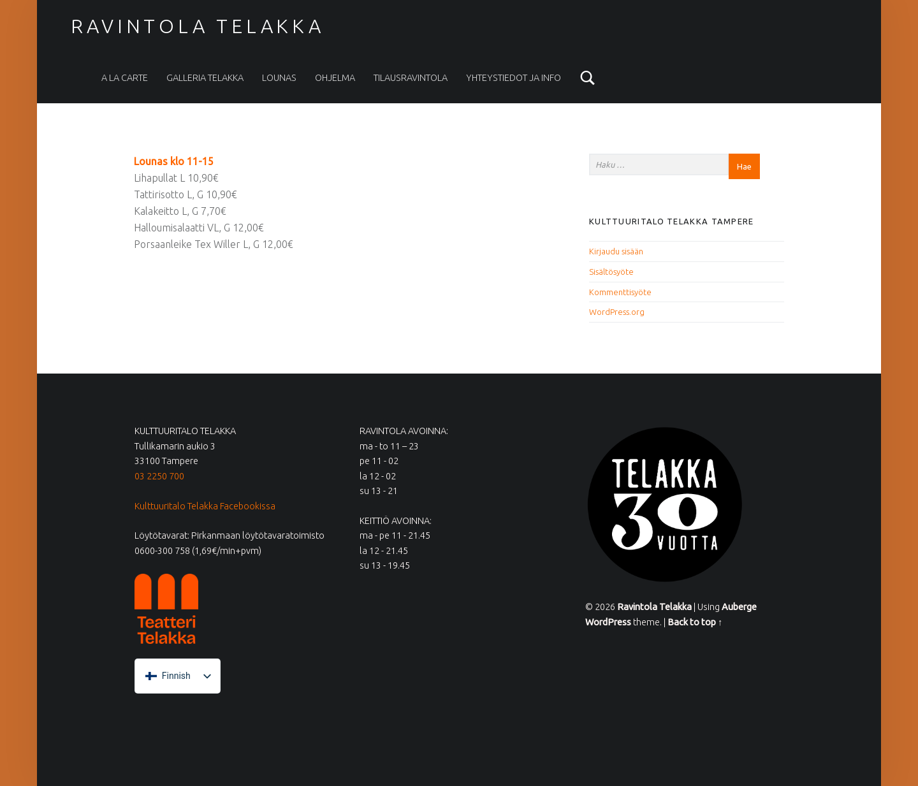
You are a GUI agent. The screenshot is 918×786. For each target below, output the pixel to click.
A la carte (124, 78)
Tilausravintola (411, 78)
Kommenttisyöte (620, 291)
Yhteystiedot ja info (513, 78)
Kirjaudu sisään (616, 251)
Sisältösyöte (611, 271)
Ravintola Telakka (197, 26)
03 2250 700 (159, 476)
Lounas (279, 78)
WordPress (608, 622)
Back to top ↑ (694, 622)
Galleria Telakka (205, 78)
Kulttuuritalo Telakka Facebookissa (205, 506)
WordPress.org (617, 311)
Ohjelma (335, 78)
